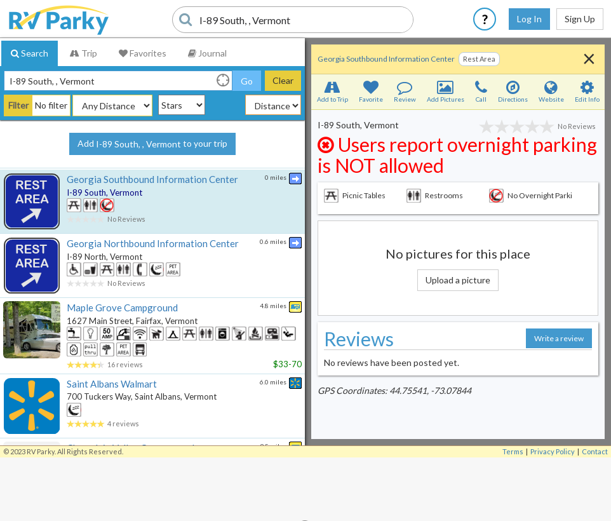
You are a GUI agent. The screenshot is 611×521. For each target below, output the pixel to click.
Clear (282, 80)
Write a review (559, 338)
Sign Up (580, 18)
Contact (595, 451)
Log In (529, 18)
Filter (18, 105)
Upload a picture (458, 279)
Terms (512, 451)
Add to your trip (152, 144)
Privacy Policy (552, 451)
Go (247, 81)
